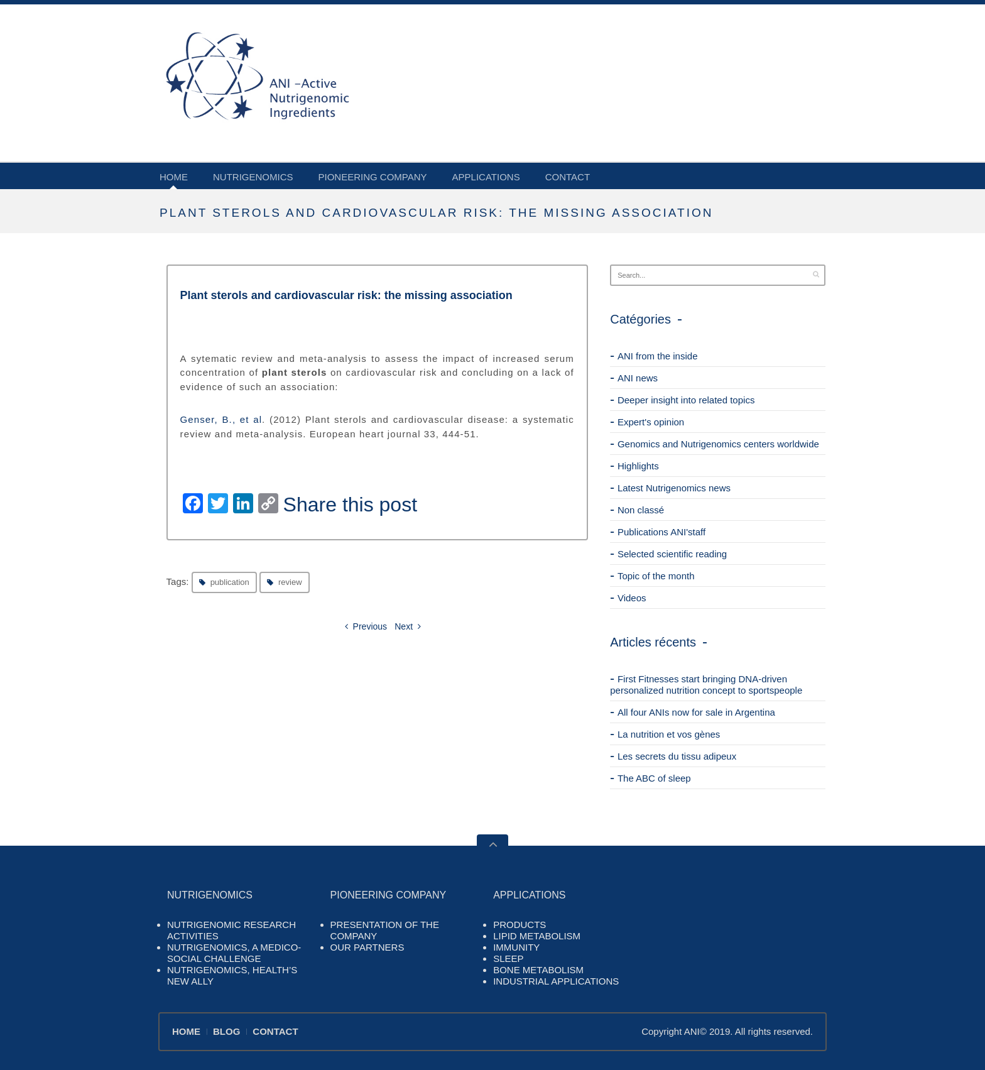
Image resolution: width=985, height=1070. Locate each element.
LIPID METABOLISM (536, 936)
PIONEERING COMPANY (372, 177)
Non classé (641, 510)
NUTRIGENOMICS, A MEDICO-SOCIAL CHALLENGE (234, 953)
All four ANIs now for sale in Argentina (696, 712)
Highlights (638, 466)
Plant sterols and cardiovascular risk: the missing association (346, 295)
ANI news (638, 378)
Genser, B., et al (221, 419)
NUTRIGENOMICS (253, 177)
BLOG (226, 1031)
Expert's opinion (651, 422)
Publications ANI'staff (661, 532)
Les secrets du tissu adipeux (677, 756)
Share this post (350, 504)
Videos (632, 597)
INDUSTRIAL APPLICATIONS (556, 981)
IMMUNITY (516, 947)
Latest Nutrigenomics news (674, 488)
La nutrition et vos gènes (669, 734)
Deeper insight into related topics (686, 400)
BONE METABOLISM (538, 969)
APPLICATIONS (486, 177)
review (290, 582)
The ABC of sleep (654, 778)
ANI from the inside (658, 356)
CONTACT (567, 177)
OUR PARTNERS (367, 947)
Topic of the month (656, 575)
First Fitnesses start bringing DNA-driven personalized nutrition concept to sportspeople (706, 685)
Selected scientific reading (672, 554)
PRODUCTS (519, 924)
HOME (174, 177)
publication (229, 582)
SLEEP (508, 958)
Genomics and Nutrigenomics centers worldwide (718, 444)
